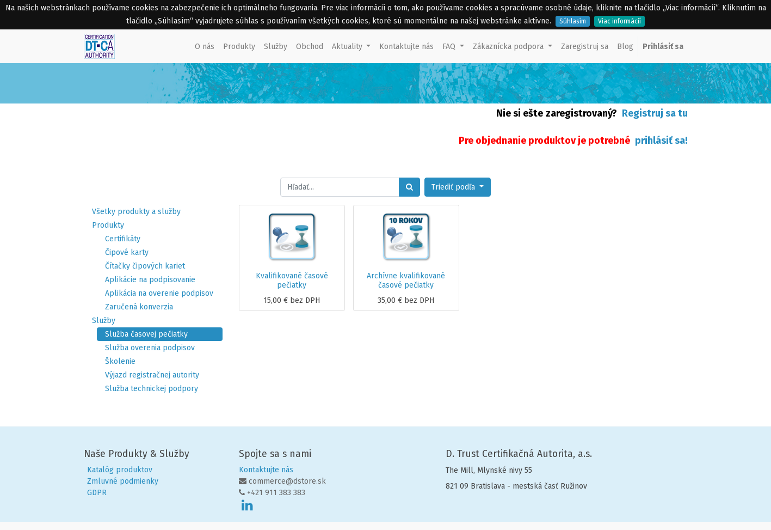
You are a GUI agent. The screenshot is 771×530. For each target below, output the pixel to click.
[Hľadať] (409, 187)
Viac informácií (619, 21)
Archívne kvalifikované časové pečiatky (406, 280)
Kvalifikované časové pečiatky (292, 280)
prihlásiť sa (660, 141)
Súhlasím (572, 21)
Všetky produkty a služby (136, 211)
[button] (457, 187)
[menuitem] (204, 46)
